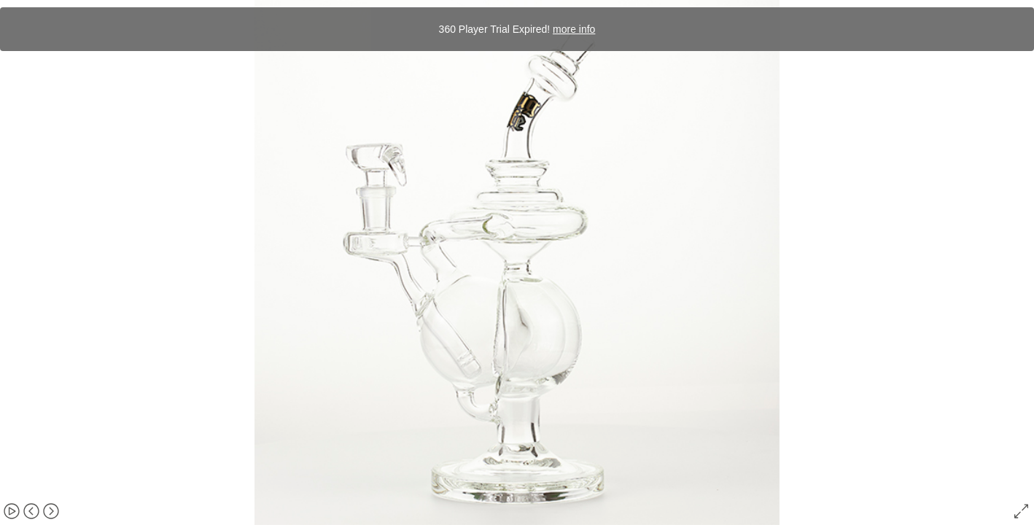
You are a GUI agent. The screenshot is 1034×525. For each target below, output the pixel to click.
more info (574, 29)
